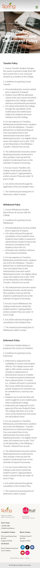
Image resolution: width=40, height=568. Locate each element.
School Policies (13, 24)
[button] (37, 7)
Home (4, 24)
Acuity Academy (6, 550)
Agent (22, 558)
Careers (27, 558)
